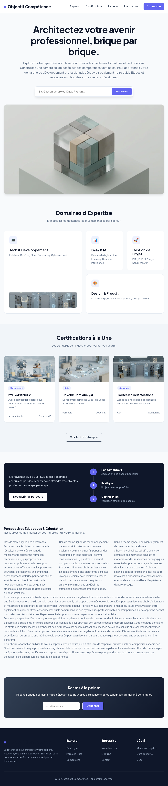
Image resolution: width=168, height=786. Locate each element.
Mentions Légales (147, 748)
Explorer (75, 6)
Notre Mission (109, 748)
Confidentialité (145, 753)
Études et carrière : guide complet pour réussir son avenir (41, 601)
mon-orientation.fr (69, 559)
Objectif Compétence (27, 6)
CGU (139, 759)
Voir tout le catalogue (84, 437)
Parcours (113, 6)
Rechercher (122, 91)
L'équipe (106, 753)
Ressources (131, 6)
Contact (106, 759)
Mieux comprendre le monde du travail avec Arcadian (121, 605)
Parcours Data (74, 753)
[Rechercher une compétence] (73, 91)
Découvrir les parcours (28, 496)
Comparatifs (73, 759)
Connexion (154, 6)
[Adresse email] (61, 706)
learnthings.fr (51, 648)
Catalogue (72, 748)
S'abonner (92, 705)
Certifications (94, 6)
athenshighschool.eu (125, 550)
